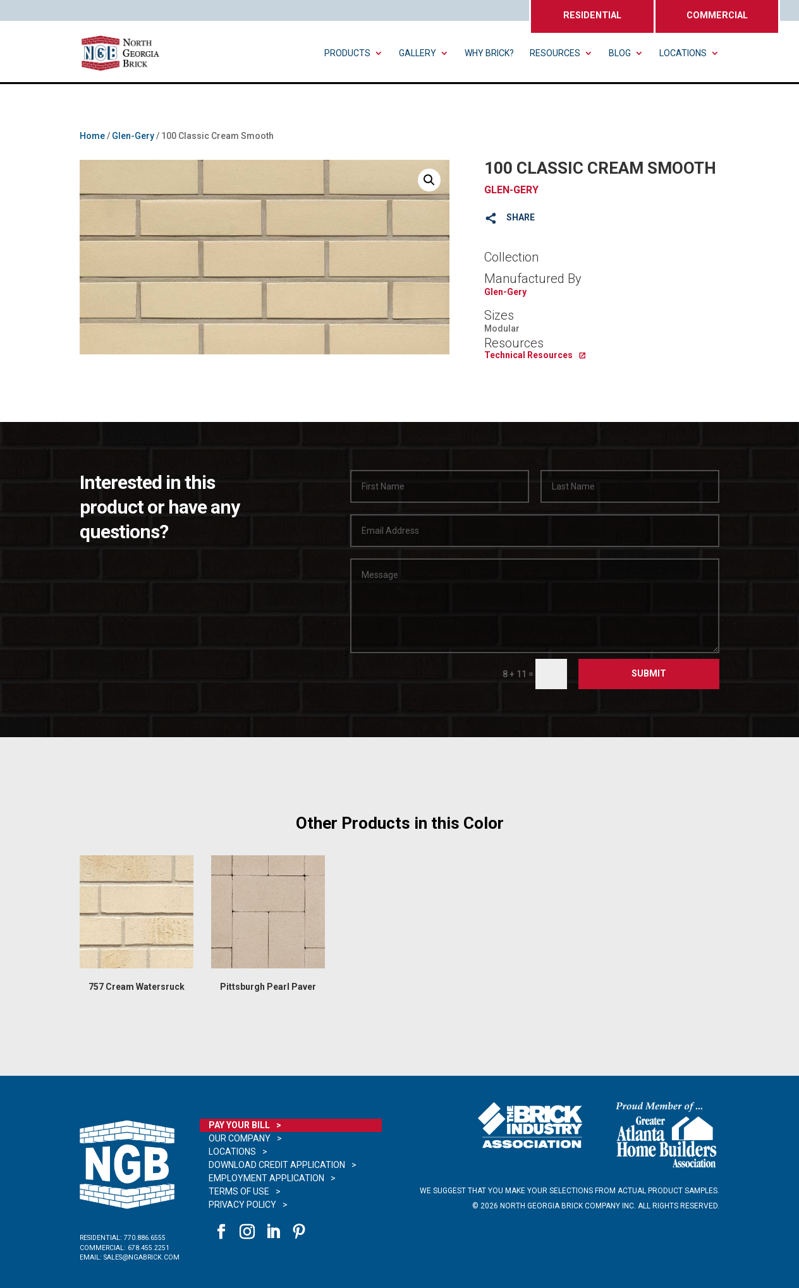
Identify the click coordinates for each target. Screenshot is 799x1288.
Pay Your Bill (239, 1125)
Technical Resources (528, 355)
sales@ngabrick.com (142, 1257)
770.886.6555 (145, 1238)
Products (347, 53)
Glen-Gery (133, 136)
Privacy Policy (242, 1205)
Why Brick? (489, 53)
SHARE (520, 217)
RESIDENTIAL (592, 15)
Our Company (240, 1138)
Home (92, 136)
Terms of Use (239, 1191)
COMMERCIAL (717, 15)
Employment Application (266, 1178)
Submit (648, 673)
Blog (620, 53)
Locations (683, 53)
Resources (555, 53)
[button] (429, 180)
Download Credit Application (277, 1165)
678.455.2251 (148, 1248)
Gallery (417, 53)
